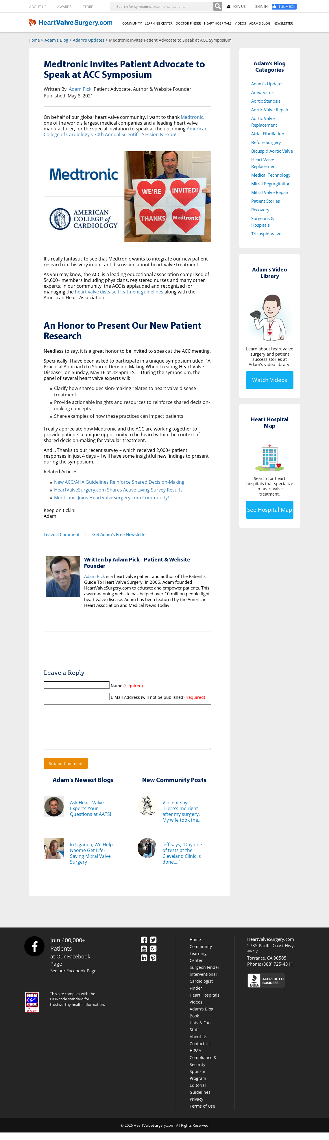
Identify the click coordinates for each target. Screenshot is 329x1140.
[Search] (217, 6)
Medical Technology (271, 175)
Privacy (196, 1106)
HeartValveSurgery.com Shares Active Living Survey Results (118, 489)
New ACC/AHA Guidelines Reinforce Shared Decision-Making (119, 481)
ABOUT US (38, 7)
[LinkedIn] (144, 966)
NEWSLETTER (283, 23)
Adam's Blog (56, 40)
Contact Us (200, 1051)
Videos (196, 1009)
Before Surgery (266, 142)
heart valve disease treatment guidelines (119, 292)
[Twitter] (153, 948)
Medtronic (192, 117)
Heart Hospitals (204, 1002)
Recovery (260, 210)
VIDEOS (240, 23)
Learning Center (198, 964)
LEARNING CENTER (159, 23)
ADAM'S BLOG (259, 23)
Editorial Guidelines (200, 1096)
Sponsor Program (198, 1082)
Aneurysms (262, 92)
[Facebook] (286, 7)
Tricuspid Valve (266, 234)
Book (194, 1023)
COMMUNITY (132, 23)
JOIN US (236, 7)
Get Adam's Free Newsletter (118, 533)
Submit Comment (66, 771)
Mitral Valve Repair (270, 192)
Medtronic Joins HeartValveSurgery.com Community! (111, 497)
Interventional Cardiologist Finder (203, 988)
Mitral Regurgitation (271, 183)
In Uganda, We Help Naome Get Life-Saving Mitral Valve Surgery (91, 861)
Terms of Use (202, 1113)
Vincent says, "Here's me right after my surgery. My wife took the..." (182, 819)
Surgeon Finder (204, 975)
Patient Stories (265, 201)
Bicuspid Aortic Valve (272, 151)
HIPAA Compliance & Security (203, 1065)
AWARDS (64, 7)
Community (201, 954)
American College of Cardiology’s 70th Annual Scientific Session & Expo (126, 131)
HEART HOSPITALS (218, 23)
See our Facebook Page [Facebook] (73, 978)
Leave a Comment (61, 533)
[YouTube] (144, 957)
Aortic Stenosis (265, 101)
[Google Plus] (153, 957)
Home (34, 40)
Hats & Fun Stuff (200, 1034)
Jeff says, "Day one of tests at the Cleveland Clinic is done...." (182, 861)
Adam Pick (80, 89)
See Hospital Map (269, 509)
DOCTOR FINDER (188, 23)
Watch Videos (269, 380)
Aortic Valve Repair (270, 109)
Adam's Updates (88, 40)
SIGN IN (261, 6)
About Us (198, 1044)
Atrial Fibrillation (267, 133)
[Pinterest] (153, 966)
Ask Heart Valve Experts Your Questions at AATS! (90, 816)
